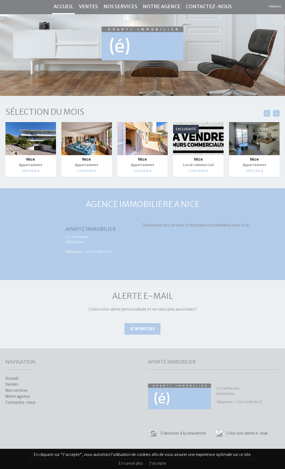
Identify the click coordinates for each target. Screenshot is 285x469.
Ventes (88, 6)
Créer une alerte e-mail (247, 433)
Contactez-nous (209, 6)
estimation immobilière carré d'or (219, 225)
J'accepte (157, 463)
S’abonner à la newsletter (183, 433)
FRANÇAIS (275, 6)
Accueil (63, 6)
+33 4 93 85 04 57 (98, 252)
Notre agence (161, 6)
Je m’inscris (142, 328)
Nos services (120, 6)
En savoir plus (131, 463)
